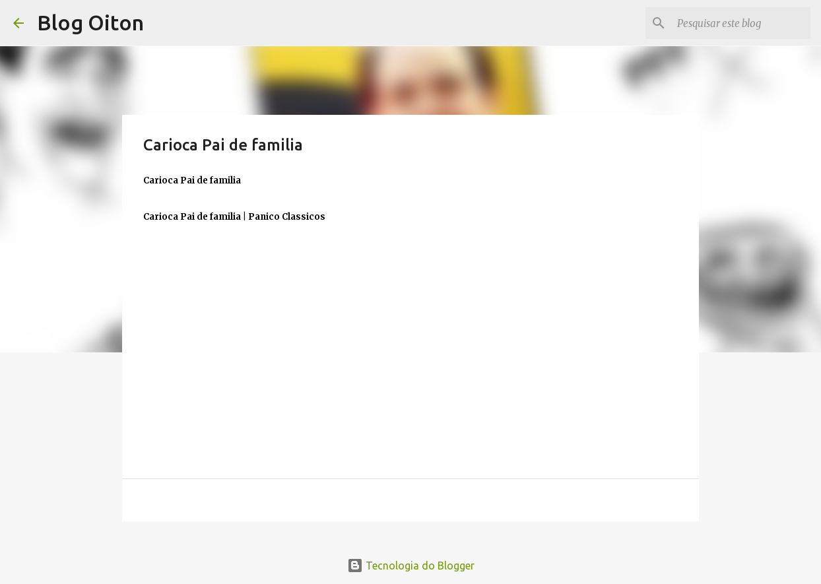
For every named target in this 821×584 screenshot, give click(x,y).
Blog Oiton (90, 22)
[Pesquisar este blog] (741, 23)
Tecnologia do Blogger (411, 565)
